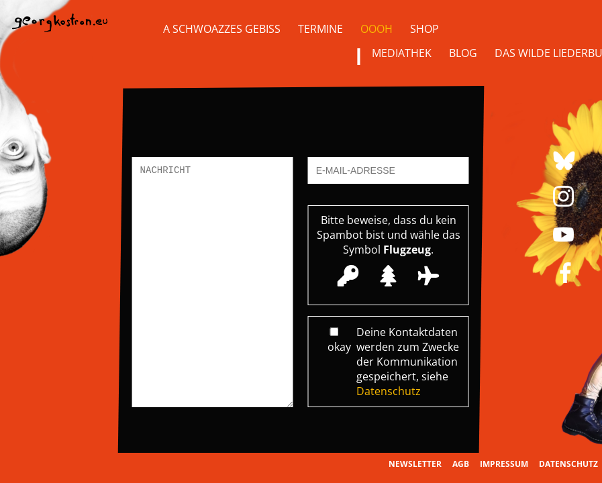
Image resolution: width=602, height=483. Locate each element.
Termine (320, 28)
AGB (460, 464)
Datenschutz (388, 391)
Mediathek (402, 53)
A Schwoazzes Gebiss (222, 28)
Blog (463, 53)
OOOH (376, 28)
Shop (424, 28)
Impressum (504, 464)
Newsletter (415, 464)
